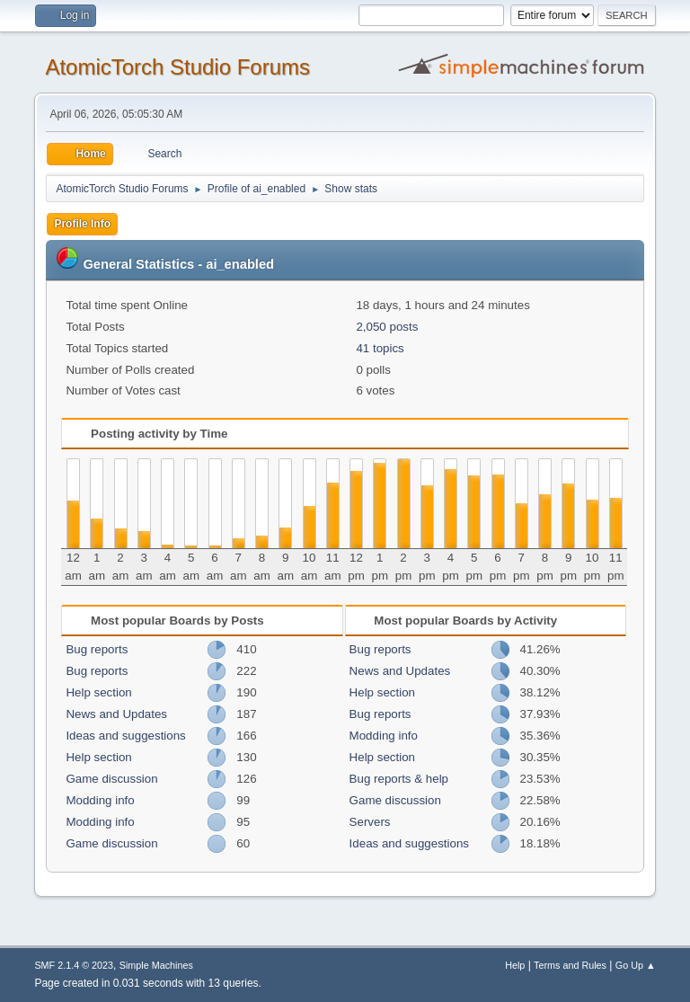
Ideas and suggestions (125, 735)
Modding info (100, 800)
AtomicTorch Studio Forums (177, 67)
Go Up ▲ (635, 965)
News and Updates (116, 714)
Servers (370, 822)
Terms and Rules (570, 965)
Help (515, 965)
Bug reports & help (398, 778)
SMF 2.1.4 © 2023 (73, 965)
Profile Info (82, 223)
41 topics (379, 348)
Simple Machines (156, 965)
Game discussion (111, 778)
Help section (98, 692)
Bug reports (97, 649)
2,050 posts (387, 326)
